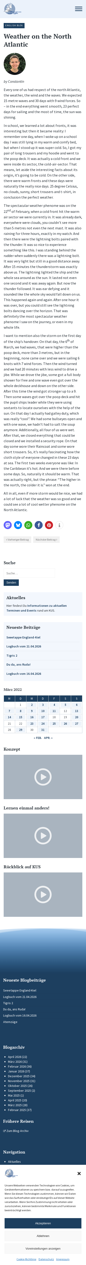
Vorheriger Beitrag (18, 539)
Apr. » (48, 738)
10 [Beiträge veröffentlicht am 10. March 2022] (42, 711)
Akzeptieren (43, 1223)
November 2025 (19, 1081)
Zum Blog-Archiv (16, 1131)
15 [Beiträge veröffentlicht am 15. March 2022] (20, 717)
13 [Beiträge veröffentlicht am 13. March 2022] (76, 711)
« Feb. (38, 738)
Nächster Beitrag (45, 539)
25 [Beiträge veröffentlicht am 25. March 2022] (54, 724)
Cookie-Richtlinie (26, 1259)
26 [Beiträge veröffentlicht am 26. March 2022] (65, 724)
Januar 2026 (16, 1071)
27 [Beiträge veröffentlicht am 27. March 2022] (76, 724)
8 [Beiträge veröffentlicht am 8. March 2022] (20, 711)
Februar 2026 (17, 1066)
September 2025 (19, 1090)
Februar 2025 (17, 1110)
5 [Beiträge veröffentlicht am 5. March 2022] (65, 705)
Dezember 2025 (19, 1076)
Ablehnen (43, 1236)
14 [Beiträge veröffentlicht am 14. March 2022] (9, 717)
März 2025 (15, 1105)
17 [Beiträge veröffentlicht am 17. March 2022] (42, 717)
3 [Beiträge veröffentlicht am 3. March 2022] (43, 705)
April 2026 (14, 1057)
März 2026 (15, 1062)
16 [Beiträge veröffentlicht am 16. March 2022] (31, 717)
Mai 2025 (14, 1095)
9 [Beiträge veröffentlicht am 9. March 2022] (32, 711)
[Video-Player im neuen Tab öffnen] (43, 777)
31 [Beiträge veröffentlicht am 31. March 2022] (42, 730)
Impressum (62, 1259)
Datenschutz (46, 1259)
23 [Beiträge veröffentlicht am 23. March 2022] (31, 724)
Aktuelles (14, 1162)
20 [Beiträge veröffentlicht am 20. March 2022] (76, 717)
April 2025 (14, 1100)
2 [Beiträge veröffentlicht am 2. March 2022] (32, 705)
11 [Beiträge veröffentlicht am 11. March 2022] (54, 711)
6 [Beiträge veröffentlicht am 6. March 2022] (77, 705)
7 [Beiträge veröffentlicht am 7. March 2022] (9, 711)
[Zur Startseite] (35, 9)
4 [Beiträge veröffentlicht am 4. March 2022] (54, 705)
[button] (79, 1173)
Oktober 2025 (17, 1086)
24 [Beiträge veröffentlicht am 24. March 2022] (42, 724)
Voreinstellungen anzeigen (43, 1248)
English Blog (14, 25)
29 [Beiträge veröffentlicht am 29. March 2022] (20, 730)
